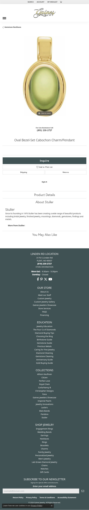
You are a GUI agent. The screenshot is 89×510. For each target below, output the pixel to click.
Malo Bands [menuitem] (44, 411)
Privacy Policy (31, 497)
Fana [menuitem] (44, 394)
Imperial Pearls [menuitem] (44, 401)
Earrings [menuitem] (44, 435)
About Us (44, 291)
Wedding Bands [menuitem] (44, 432)
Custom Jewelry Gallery (44, 301)
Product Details (44, 195)
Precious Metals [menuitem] (44, 346)
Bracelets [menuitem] (44, 445)
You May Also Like (44, 234)
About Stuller (44, 202)
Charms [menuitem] (44, 448)
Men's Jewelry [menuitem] (44, 458)
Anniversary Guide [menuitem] (44, 359)
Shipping (23, 172)
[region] (44, 79)
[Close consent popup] (51, 506)
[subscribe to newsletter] (82, 491)
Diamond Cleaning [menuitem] (44, 353)
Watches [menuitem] (44, 468)
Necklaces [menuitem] (44, 438)
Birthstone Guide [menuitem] (44, 339)
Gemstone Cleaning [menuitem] (44, 356)
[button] (30, 2)
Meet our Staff (44, 295)
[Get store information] (44, 267)
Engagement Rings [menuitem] (44, 428)
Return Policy (18, 497)
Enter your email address (44, 486)
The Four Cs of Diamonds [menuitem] (44, 329)
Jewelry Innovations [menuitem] (44, 404)
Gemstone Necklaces (13, 27)
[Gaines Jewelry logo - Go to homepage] (44, 13)
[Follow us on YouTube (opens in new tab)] (50, 279)
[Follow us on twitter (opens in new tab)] (45, 279)
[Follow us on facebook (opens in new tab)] (38, 279)
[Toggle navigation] (4, 17)
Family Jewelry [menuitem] (44, 452)
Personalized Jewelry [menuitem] (44, 455)
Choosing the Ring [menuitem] (44, 336)
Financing (44, 315)
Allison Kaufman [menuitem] (44, 374)
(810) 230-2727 (44, 130)
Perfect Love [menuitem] (44, 381)
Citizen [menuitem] (44, 377)
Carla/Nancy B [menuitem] (44, 387)
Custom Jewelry (44, 298)
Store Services (44, 308)
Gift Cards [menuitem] (44, 472)
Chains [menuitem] (44, 465)
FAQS (44, 311)
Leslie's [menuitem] (44, 407)
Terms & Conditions (47, 497)
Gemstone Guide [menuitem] (44, 343)
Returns (66, 172)
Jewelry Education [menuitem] (44, 326)
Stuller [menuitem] (44, 417)
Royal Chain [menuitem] (44, 384)
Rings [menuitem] (44, 442)
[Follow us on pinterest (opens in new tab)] (41, 279)
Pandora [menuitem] (44, 414)
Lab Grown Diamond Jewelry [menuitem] (44, 462)
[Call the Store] (44, 263)
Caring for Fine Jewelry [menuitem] (44, 349)
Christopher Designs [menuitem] (44, 391)
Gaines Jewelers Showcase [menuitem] (44, 397)
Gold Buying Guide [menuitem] (44, 363)
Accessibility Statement (67, 497)
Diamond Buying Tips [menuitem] (44, 333)
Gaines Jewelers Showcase (44, 305)
